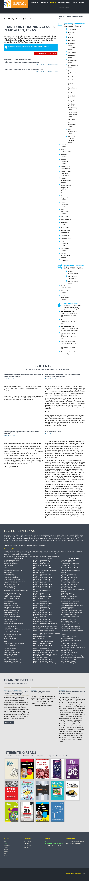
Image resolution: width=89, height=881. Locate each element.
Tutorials (6, 851)
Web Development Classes (65, 243)
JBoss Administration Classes (72, 131)
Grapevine (62, 733)
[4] (46, 516)
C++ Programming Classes (72, 72)
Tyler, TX (78, 726)
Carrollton (75, 710)
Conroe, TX (75, 706)
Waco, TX (73, 727)
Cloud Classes (72, 80)
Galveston (70, 720)
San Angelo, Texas (77, 705)
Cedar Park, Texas (67, 731)
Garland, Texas (78, 735)
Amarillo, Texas (72, 729)
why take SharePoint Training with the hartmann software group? (16, 693)
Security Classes (66, 219)
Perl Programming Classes (65, 197)
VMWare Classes (66, 238)
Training (53, 3)
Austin (62, 716)
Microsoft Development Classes (65, 161)
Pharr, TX (75, 739)
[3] (69, 497)
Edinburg (80, 727)
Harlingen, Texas (80, 699)
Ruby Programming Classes (65, 211)
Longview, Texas (64, 697)
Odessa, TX (62, 720)
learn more (8, 722)
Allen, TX (70, 735)
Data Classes (72, 93)
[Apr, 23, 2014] (7, 435)
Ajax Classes (71, 40)
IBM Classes (71, 119)
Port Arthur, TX (69, 716)
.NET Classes (72, 29)
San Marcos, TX (71, 708)
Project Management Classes (65, 297)
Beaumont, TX (74, 697)
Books (5, 859)
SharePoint (19, 19)
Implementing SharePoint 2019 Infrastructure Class (21, 62)
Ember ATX (23, 554)
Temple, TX (70, 699)
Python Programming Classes (65, 204)
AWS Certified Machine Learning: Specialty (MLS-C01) (68, 343)
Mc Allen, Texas (29, 19)
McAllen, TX (67, 705)
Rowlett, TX (72, 722)
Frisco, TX (72, 724)
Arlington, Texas (64, 727)
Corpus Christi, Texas (75, 718)
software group (74, 873)
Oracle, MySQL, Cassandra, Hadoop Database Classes (66, 189)
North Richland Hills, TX (77, 714)
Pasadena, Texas (75, 701)
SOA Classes (65, 227)
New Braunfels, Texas (68, 712)
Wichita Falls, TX (73, 703)
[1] (46, 450)
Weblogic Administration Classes (65, 255)
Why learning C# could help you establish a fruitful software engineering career (62, 375)
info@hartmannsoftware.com (54, 843)
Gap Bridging (44, 3)
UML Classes (65, 235)
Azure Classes (72, 52)
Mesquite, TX (63, 729)
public (6, 40)
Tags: (14, 378)
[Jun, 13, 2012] (7, 378)
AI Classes (71, 37)
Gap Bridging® (7, 845)
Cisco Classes (72, 77)
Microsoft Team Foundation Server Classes (65, 173)
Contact (81, 3)
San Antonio (79, 724)
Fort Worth (72, 737)
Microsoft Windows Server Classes (66, 180)
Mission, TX (79, 712)
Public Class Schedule (64, 3)
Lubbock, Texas (66, 739)
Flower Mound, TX (72, 733)
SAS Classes (64, 216)
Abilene (64, 703)
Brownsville (62, 699)
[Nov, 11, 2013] (48, 378)
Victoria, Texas (70, 726)
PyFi (29, 554)
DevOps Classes (73, 101)
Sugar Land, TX (64, 701)
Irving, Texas (78, 716)
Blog (5, 853)
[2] (60, 479)
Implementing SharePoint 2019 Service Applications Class (23, 69)
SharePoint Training (35, 42)
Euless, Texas (63, 722)
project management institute (28, 452)
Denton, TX (67, 710)
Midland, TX (78, 720)
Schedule (6, 847)
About (75, 3)
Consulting (34, 3)
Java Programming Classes (72, 124)
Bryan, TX (62, 726)
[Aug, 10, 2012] (48, 433)
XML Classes (65, 260)
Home (5, 19)
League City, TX (64, 718)
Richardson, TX (63, 737)
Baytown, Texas (64, 714)
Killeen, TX (76, 731)
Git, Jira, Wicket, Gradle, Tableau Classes (73, 114)
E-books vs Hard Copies (53, 431)
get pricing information (45, 54)
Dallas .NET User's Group (11, 554)
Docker (63, 320)
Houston (68, 706)
